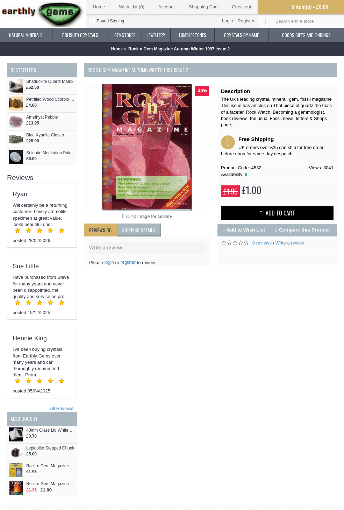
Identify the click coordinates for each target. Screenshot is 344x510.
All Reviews (61, 408)
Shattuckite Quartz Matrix (49, 81)
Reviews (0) (100, 230)
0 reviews (262, 243)
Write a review (289, 243)
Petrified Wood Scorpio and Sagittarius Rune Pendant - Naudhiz (50, 99)
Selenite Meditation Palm (49, 153)
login (109, 262)
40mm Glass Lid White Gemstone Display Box (50, 430)
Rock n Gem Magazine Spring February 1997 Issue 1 (50, 466)
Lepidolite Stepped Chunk (50, 448)
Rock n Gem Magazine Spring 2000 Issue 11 (50, 484)
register (128, 262)
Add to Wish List (246, 230)
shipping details (139, 230)
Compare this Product (304, 230)
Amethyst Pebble (42, 117)
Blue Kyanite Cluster (45, 135)
